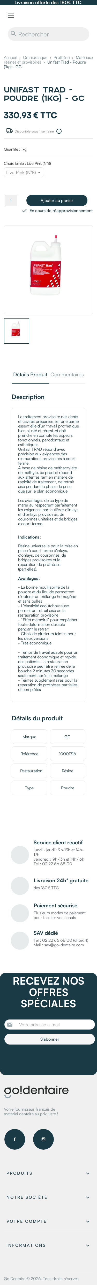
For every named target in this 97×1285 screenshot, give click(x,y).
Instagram (43, 1139)
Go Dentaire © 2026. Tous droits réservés (41, 1278)
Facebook (15, 1139)
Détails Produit (30, 375)
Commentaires (67, 375)
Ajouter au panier (57, 200)
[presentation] (47, 1059)
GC (67, 736)
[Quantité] (11, 200)
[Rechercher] (48, 34)
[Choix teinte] (24, 172)
